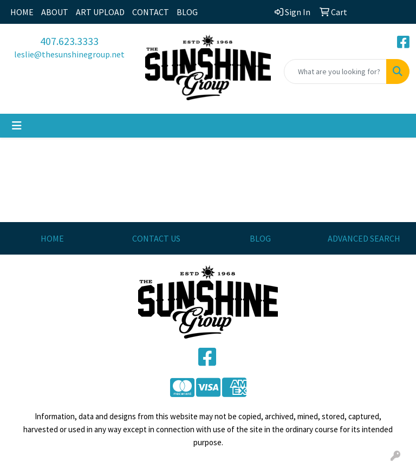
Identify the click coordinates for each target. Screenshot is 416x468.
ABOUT (54, 11)
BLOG (187, 11)
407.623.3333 (69, 41)
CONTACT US (156, 238)
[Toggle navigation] (16, 125)
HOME (22, 11)
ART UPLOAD (100, 11)
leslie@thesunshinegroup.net (69, 54)
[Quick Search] (335, 71)
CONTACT (150, 11)
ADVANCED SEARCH (364, 238)
